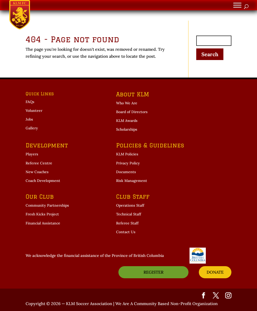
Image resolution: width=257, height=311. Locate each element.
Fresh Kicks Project (42, 214)
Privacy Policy (128, 163)
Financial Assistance (43, 223)
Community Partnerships (47, 205)
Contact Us (125, 232)
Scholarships (126, 129)
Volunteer (34, 110)
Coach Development (43, 180)
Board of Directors (132, 112)
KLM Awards (127, 120)
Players (32, 154)
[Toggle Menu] (237, 5)
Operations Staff (130, 205)
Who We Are (126, 103)
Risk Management (131, 180)
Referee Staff (127, 223)
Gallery (32, 128)
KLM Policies (127, 154)
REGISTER (153, 272)
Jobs (29, 119)
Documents (126, 172)
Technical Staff (128, 214)
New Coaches (37, 172)
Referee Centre (39, 163)
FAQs (30, 101)
